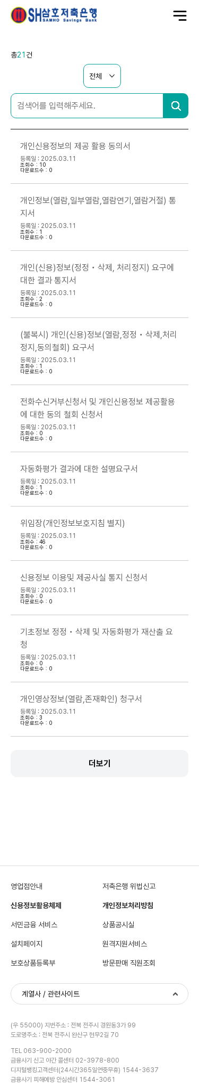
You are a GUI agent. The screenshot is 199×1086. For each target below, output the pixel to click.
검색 (175, 105)
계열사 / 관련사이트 (51, 994)
